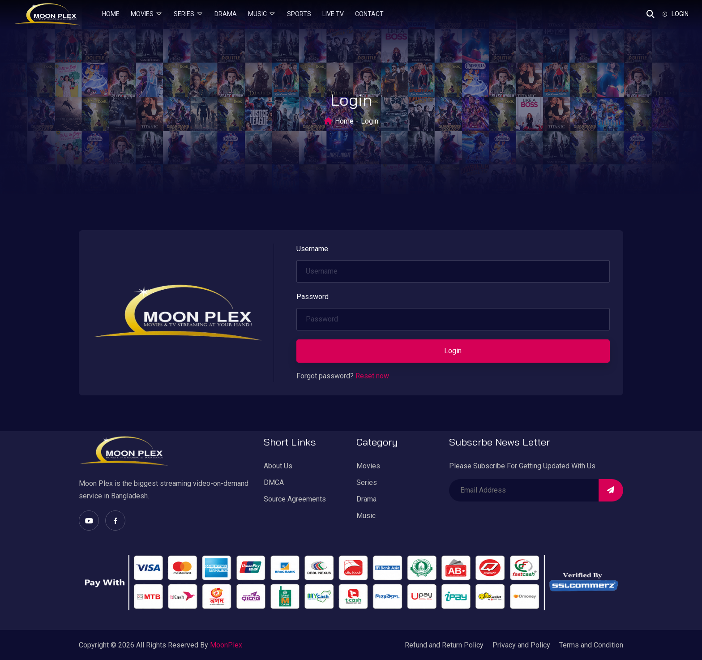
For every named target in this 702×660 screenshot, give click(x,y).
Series (184, 13)
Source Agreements (295, 499)
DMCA (274, 482)
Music (257, 13)
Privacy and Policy (521, 645)
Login (675, 13)
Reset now (372, 376)
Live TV (333, 13)
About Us (278, 466)
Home (111, 13)
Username (312, 248)
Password (312, 296)
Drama (225, 13)
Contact (369, 13)
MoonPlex (226, 645)
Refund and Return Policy (444, 645)
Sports (299, 13)
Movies (142, 13)
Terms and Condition (591, 645)
